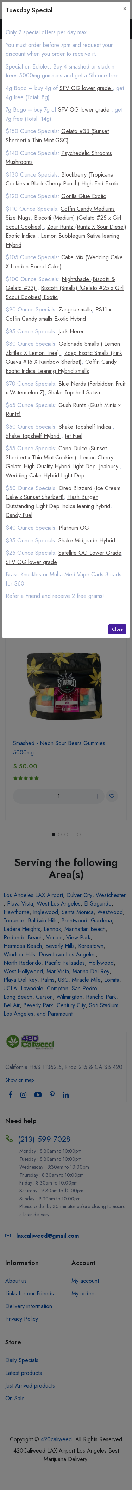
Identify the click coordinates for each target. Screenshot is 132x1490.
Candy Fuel (19, 515)
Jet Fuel (73, 436)
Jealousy (109, 466)
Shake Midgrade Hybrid (86, 540)
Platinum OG (74, 528)
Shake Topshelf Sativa (74, 392)
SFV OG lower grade (86, 88)
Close (117, 629)
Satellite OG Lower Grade (89, 553)
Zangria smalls (75, 309)
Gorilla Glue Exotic (83, 196)
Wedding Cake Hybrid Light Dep (45, 475)
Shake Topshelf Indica (86, 427)
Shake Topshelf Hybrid (33, 436)
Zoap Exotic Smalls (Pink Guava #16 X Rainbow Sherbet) (64, 357)
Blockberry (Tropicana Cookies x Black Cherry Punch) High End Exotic (62, 179)
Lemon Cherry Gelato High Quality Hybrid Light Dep (59, 462)
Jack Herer (71, 331)
